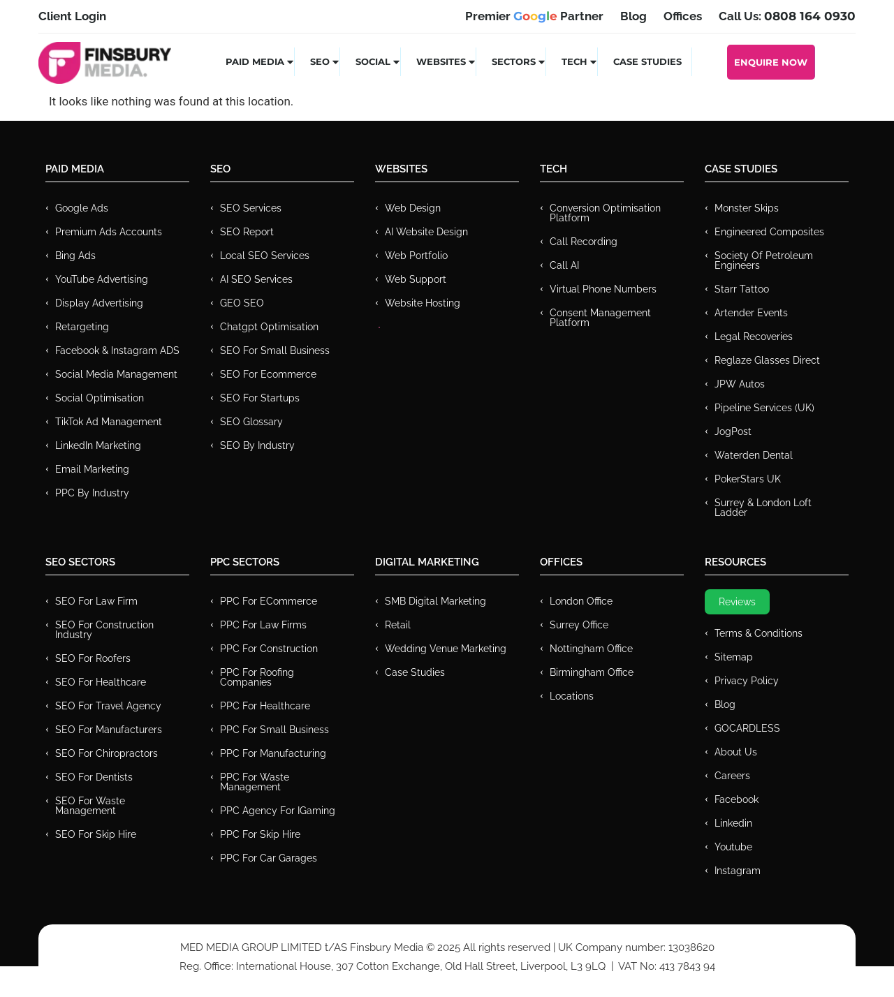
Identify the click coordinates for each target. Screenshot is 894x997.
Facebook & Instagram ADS (117, 350)
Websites (446, 61)
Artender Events (751, 312)
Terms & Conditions (759, 633)
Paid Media (260, 61)
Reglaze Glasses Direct (767, 360)
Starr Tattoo (742, 289)
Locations (572, 696)
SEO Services (250, 208)
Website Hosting (422, 303)
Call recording (583, 241)
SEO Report (247, 231)
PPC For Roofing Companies (257, 677)
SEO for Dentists (94, 777)
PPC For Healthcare (265, 705)
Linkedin (733, 823)
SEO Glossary (251, 421)
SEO (325, 61)
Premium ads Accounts (108, 231)
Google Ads (81, 208)
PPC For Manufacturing (273, 753)
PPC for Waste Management (254, 781)
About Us (736, 752)
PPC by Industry (92, 492)
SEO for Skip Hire (95, 834)
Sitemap (734, 657)
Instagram (738, 870)
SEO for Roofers (93, 658)
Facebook (737, 799)
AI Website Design (426, 231)
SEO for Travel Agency (108, 705)
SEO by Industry (257, 445)
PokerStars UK (748, 479)
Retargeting (82, 326)
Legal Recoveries (754, 336)
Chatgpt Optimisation (269, 326)
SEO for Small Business (275, 350)
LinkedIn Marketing (98, 445)
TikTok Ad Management (108, 421)
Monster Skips (747, 208)
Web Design (413, 208)
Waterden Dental (754, 455)
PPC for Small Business (274, 729)
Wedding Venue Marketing (445, 648)
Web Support (415, 279)
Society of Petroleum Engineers (764, 260)
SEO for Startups (260, 398)
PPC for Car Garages (268, 858)
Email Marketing (92, 469)
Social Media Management (116, 374)
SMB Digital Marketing (435, 601)
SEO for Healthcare (100, 682)
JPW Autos (740, 384)
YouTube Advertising (101, 279)
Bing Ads (75, 255)
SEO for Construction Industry (104, 629)
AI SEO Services (256, 279)
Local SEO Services (264, 255)
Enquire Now (770, 62)
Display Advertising (99, 303)
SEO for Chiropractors (106, 753)
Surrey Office (579, 624)
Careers (732, 775)
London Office (581, 601)
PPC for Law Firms (263, 624)
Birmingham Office (591, 672)
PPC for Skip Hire (260, 834)
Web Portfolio (416, 255)
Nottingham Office (591, 648)
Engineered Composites (769, 231)
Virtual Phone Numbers (603, 289)
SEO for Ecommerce (268, 374)
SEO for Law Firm (96, 601)
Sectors (519, 61)
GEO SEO (242, 303)
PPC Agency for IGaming (277, 810)
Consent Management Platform (600, 317)
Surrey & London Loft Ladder (763, 507)
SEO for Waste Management (90, 805)
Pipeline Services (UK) (764, 407)
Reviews (737, 601)
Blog (725, 704)
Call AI (564, 265)
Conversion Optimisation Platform (605, 212)
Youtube (733, 846)
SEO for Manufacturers (108, 729)
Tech (580, 61)
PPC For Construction (269, 648)
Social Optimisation (99, 398)
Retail (398, 624)
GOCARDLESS (747, 728)
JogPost (733, 431)
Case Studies (647, 61)
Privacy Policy (747, 680)
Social (378, 61)
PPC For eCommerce (268, 601)
